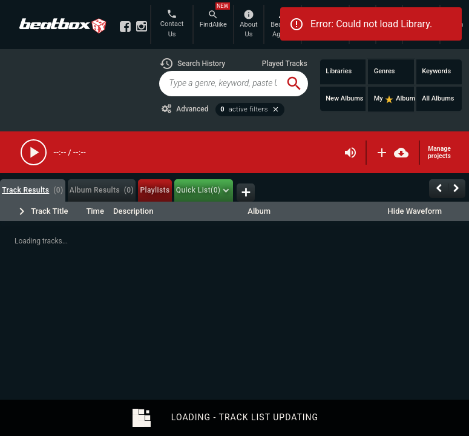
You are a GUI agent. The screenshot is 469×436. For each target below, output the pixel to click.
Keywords (436, 71)
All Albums (438, 98)
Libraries (339, 71)
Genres (384, 71)
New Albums (344, 98)
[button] (192, 63)
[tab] (32, 190)
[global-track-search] (219, 83)
